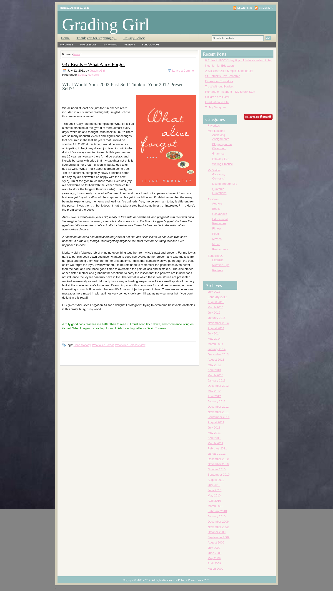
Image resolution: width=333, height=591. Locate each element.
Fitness (217, 228)
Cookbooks (219, 214)
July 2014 (214, 333)
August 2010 (216, 479)
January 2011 (217, 453)
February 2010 (217, 511)
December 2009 (218, 521)
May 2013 (214, 365)
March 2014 (215, 344)
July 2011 (214, 427)
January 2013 (217, 380)
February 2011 (217, 448)
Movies (217, 239)
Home (65, 38)
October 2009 (217, 532)
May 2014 (214, 338)
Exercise (218, 260)
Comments (266, 8)
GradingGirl (97, 70)
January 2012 (217, 401)
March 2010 (215, 506)
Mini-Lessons (88, 44)
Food (215, 233)
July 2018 (214, 291)
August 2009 (216, 542)
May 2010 (214, 495)
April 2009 (214, 563)
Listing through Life (224, 183)
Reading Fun (220, 158)
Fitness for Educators (219, 81)
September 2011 (219, 417)
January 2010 (217, 516)
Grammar (218, 153)
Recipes (217, 270)
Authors (217, 203)
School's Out (150, 44)
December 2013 (218, 354)
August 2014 (216, 328)
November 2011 (218, 412)
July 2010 (214, 485)
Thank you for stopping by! (97, 38)
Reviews (130, 44)
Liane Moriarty (82, 345)
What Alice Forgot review (130, 345)
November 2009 (218, 527)
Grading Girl (106, 24)
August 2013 (216, 359)
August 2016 (216, 302)
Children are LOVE (217, 97)
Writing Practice (222, 164)
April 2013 (214, 370)
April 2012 (214, 396)
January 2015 (217, 317)
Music (216, 244)
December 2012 (218, 385)
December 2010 (218, 459)
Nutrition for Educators (220, 65)
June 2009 (215, 553)
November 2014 (218, 323)
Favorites (66, 44)
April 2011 (214, 438)
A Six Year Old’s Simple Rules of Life (229, 70)
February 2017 (217, 297)
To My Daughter (215, 107)
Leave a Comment (184, 70)
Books (82, 74)
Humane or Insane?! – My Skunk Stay (230, 91)
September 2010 (219, 474)
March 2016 (215, 307)
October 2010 (217, 469)
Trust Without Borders (219, 86)
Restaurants (220, 249)
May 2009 (214, 558)
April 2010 (214, 500)
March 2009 (215, 568)
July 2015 (214, 312)
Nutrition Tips (221, 265)
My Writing (111, 44)
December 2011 (218, 406)
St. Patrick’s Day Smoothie (222, 76)
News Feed (244, 8)
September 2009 (219, 537)
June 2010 (215, 490)
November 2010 (218, 464)
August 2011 (216, 422)
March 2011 (215, 443)
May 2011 (214, 432)
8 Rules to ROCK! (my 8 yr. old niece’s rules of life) (238, 60)
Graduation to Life (217, 102)
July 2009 (214, 547)
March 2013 (215, 375)
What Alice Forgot (103, 345)
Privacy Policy (134, 38)
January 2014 (217, 349)
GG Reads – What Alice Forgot (93, 64)
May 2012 (214, 391)
